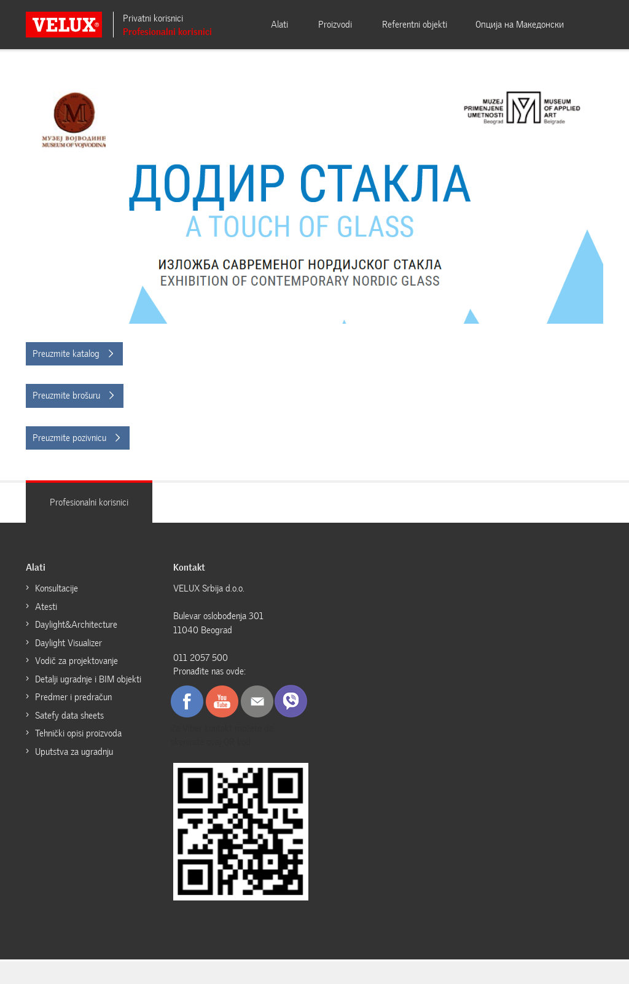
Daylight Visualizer (68, 643)
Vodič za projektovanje (76, 660)
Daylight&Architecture (77, 624)
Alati (279, 24)
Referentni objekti (414, 24)
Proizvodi (335, 24)
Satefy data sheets (69, 715)
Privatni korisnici (153, 18)
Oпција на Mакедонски (519, 24)
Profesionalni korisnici (167, 31)
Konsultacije (56, 588)
